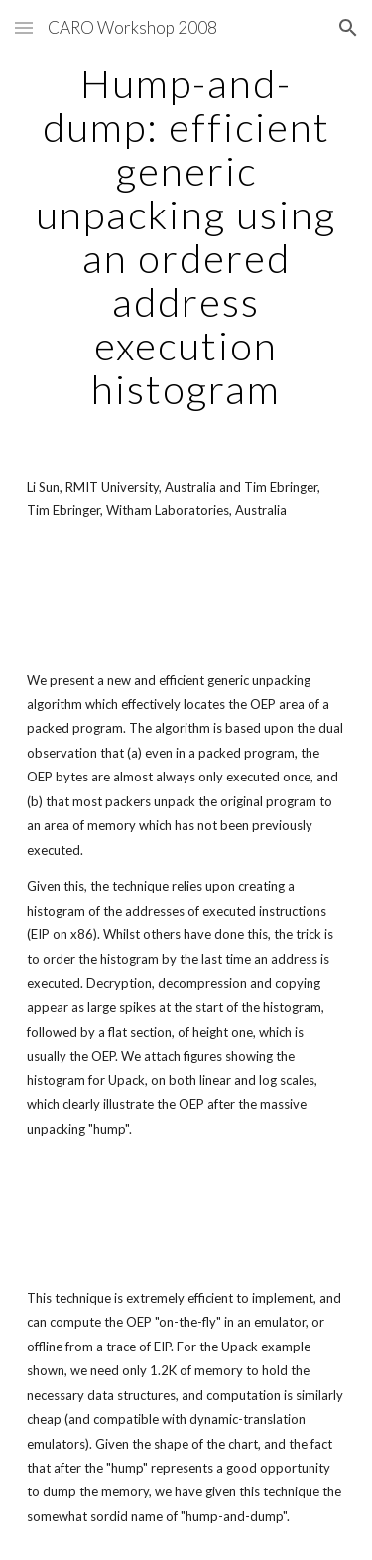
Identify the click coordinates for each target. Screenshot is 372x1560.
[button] (24, 27)
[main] (186, 236)
